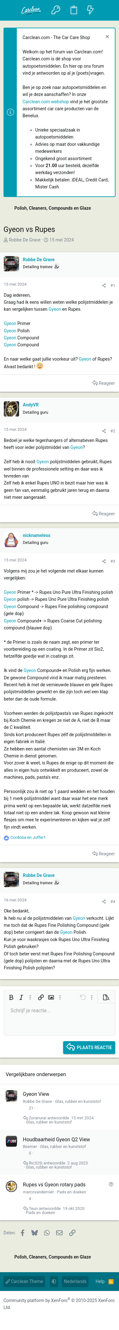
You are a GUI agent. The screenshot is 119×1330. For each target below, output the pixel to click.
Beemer (30, 1146)
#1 (112, 285)
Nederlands (75, 1281)
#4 (112, 901)
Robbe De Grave (24, 239)
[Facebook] (7, 1318)
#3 (112, 561)
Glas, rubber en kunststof (78, 1101)
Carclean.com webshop (46, 101)
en (28, 837)
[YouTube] (33, 1318)
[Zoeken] (107, 10)
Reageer (107, 383)
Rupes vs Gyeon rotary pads (54, 1185)
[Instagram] (20, 1318)
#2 (112, 431)
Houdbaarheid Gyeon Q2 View (56, 1140)
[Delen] (104, 285)
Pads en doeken (71, 1192)
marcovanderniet (38, 1192)
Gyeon (55, 309)
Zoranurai (37, 1118)
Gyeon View (36, 1094)
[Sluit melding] (106, 37)
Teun (33, 1208)
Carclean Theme (24, 1281)
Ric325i (36, 1163)
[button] (11, 10)
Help (100, 1281)
